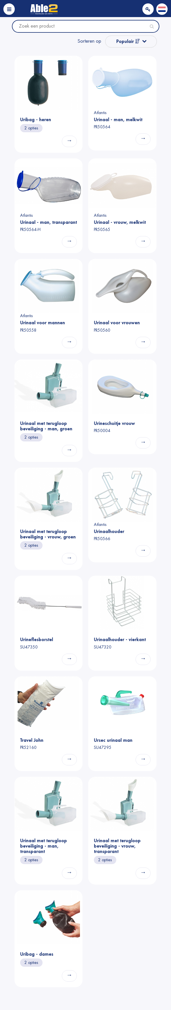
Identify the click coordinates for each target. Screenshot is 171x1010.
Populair (128, 41)
